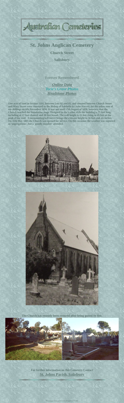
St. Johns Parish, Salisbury (62, 374)
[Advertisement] (62, 8)
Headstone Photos (61, 93)
